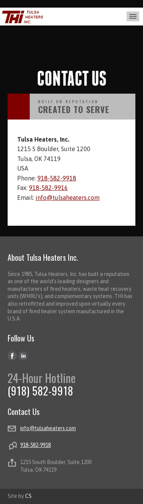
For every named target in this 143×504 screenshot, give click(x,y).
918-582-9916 (48, 187)
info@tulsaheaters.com (67, 197)
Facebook (12, 356)
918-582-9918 (56, 178)
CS (28, 496)
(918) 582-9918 (40, 391)
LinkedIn (23, 356)
